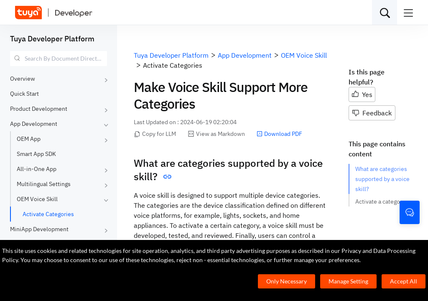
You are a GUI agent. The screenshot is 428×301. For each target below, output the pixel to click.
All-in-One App (36, 169)
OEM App (29, 139)
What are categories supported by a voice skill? (382, 179)
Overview (22, 78)
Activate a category (380, 201)
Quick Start (24, 93)
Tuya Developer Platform (52, 38)
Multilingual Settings (44, 184)
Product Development (38, 108)
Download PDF (279, 134)
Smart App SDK (36, 154)
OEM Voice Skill (37, 199)
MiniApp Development (39, 229)
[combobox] (58, 58)
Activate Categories (48, 214)
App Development (33, 124)
